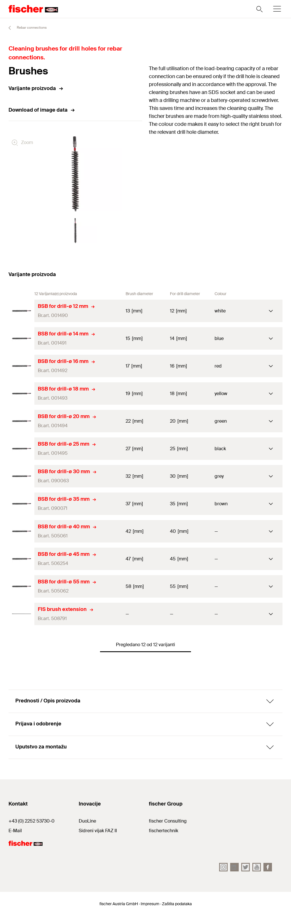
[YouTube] (256, 867)
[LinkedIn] (234, 867)
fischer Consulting (168, 821)
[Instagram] (223, 867)
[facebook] (267, 867)
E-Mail (15, 831)
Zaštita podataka (177, 903)
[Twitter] (245, 867)
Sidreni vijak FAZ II (98, 831)
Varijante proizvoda (36, 88)
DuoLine (87, 821)
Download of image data (42, 110)
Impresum (150, 903)
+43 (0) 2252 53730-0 (32, 821)
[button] (75, 230)
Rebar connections (25, 28)
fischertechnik (163, 831)
